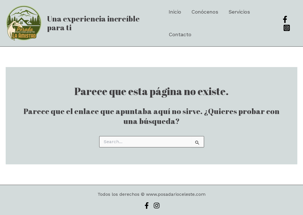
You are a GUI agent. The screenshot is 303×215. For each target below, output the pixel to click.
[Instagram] (286, 27)
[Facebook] (285, 19)
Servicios (239, 12)
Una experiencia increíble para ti (93, 23)
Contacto (180, 34)
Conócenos (204, 12)
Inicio (175, 12)
